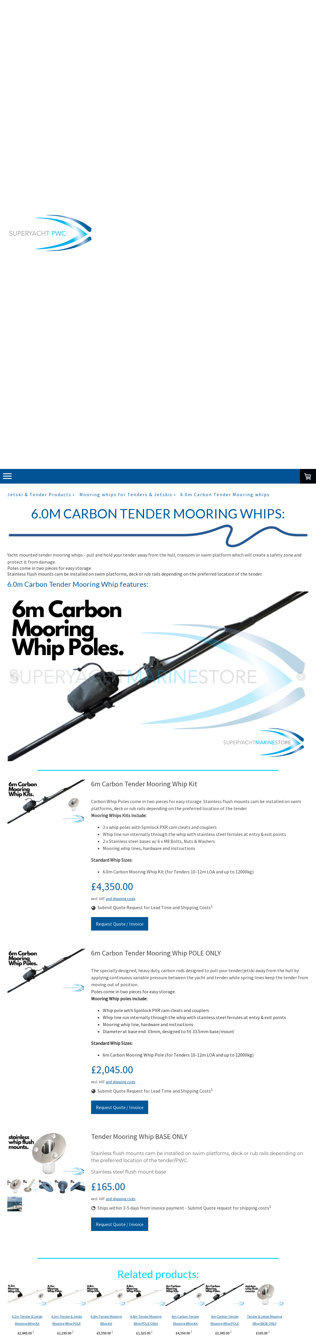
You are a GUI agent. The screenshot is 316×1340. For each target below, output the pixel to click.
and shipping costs (120, 898)
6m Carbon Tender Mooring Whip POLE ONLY (261, 1323)
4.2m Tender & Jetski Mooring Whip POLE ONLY (74, 1323)
